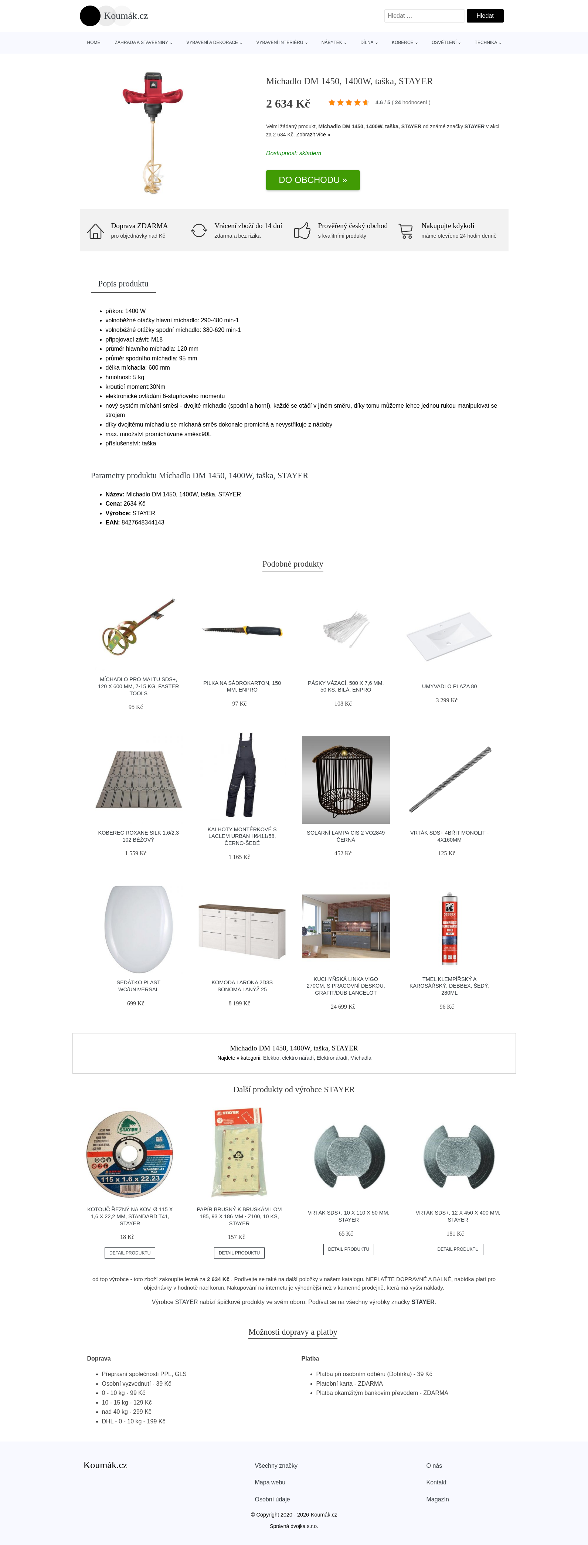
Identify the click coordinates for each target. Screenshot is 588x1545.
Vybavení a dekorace (212, 42)
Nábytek (332, 42)
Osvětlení (444, 42)
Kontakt (436, 1482)
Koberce (403, 42)
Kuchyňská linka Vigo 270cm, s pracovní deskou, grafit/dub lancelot (346, 986)
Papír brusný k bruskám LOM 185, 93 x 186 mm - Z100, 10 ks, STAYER (239, 1216)
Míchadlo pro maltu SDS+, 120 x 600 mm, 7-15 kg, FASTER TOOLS (138, 686)
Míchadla (360, 1058)
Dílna (366, 42)
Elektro (271, 1058)
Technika (486, 42)
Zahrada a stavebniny (141, 42)
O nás (434, 1466)
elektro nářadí (298, 1058)
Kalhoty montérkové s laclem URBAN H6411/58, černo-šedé (242, 836)
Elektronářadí (332, 1058)
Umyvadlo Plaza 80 (449, 686)
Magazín (437, 1499)
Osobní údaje (272, 1499)
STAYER (475, 126)
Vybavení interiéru (279, 42)
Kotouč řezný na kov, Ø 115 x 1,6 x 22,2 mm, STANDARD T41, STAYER (130, 1216)
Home (94, 42)
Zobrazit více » (313, 134)
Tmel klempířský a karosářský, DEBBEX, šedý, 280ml (449, 986)
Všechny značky (276, 1466)
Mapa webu (270, 1482)
